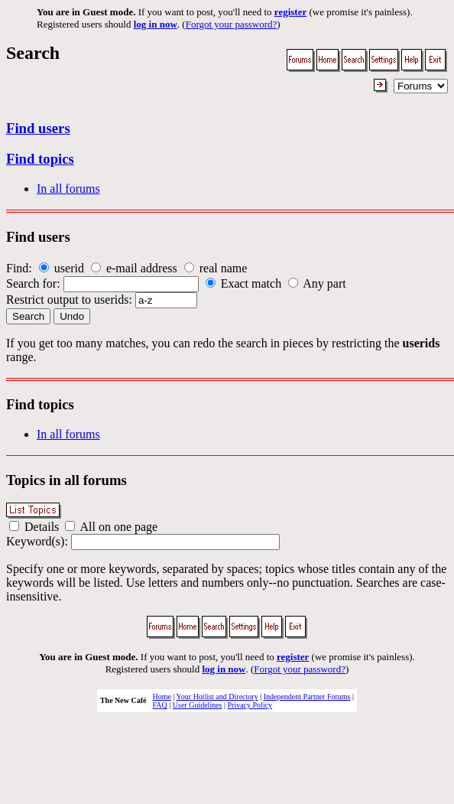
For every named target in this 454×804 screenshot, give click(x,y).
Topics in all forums (66, 480)
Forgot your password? (231, 24)
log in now (155, 24)
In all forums (68, 188)
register (290, 12)
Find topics (40, 159)
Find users (38, 128)
